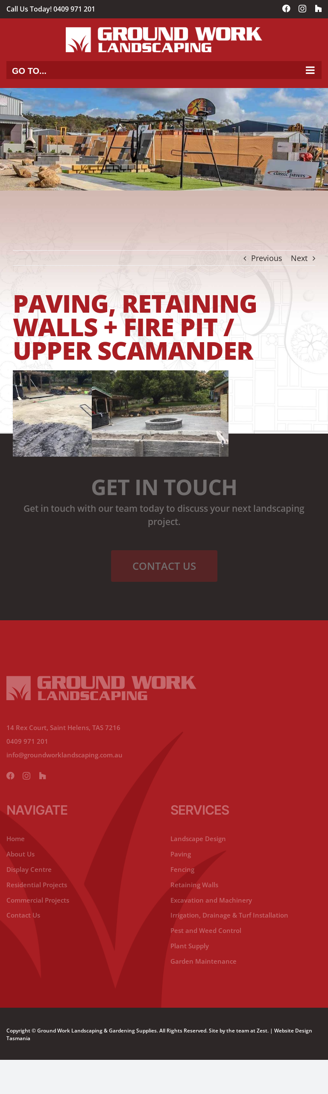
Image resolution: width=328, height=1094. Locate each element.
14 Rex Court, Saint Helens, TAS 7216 (63, 727)
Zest (262, 1030)
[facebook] (10, 776)
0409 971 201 (74, 9)
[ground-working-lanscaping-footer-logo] (101, 680)
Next (299, 258)
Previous (266, 258)
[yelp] (42, 776)
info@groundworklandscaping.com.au (64, 755)
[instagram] (26, 776)
